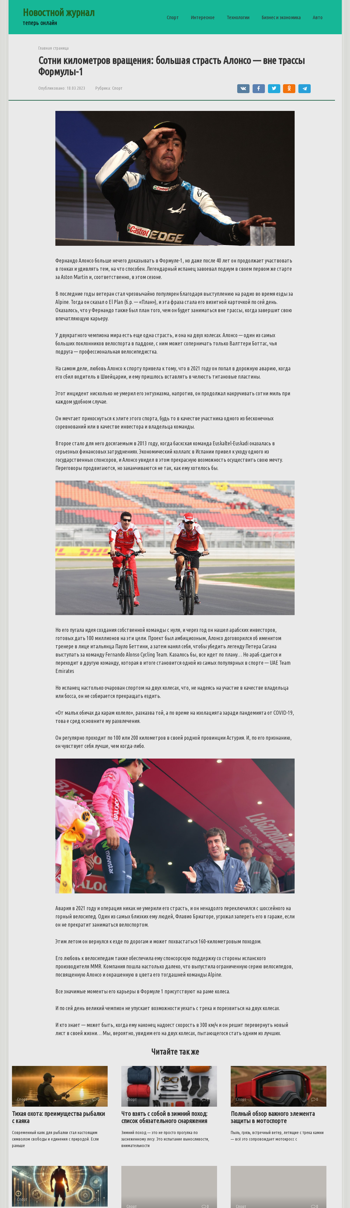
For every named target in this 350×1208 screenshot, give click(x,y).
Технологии (238, 17)
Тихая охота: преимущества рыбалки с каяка (58, 1117)
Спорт (173, 17)
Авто (318, 17)
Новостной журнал (59, 12)
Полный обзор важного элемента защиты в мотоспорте (273, 1117)
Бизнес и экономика (281, 17)
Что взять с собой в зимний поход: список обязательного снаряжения (164, 1117)
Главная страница (53, 48)
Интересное (203, 17)
